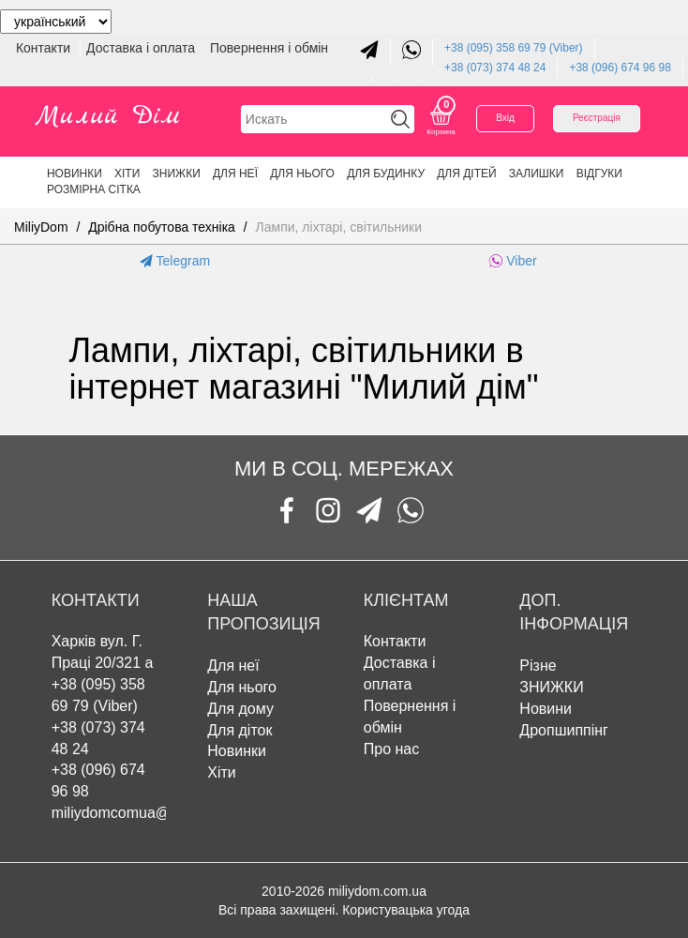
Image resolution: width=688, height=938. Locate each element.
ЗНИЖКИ (177, 173)
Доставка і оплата (142, 47)
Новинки (74, 173)
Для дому (240, 709)
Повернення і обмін (269, 47)
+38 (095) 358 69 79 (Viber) (513, 47)
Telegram (175, 260)
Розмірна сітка (94, 189)
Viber (512, 260)
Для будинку (386, 173)
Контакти (45, 47)
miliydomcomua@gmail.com (145, 813)
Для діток (239, 730)
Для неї (233, 665)
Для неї (235, 173)
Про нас (391, 749)
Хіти (127, 173)
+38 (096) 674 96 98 (619, 67)
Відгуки (599, 173)
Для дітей (466, 173)
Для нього (302, 173)
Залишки (536, 173)
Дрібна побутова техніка (161, 226)
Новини (545, 709)
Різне (537, 665)
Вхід (505, 118)
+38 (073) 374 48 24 (495, 67)
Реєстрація (597, 118)
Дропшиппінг (563, 730)
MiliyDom (41, 226)
